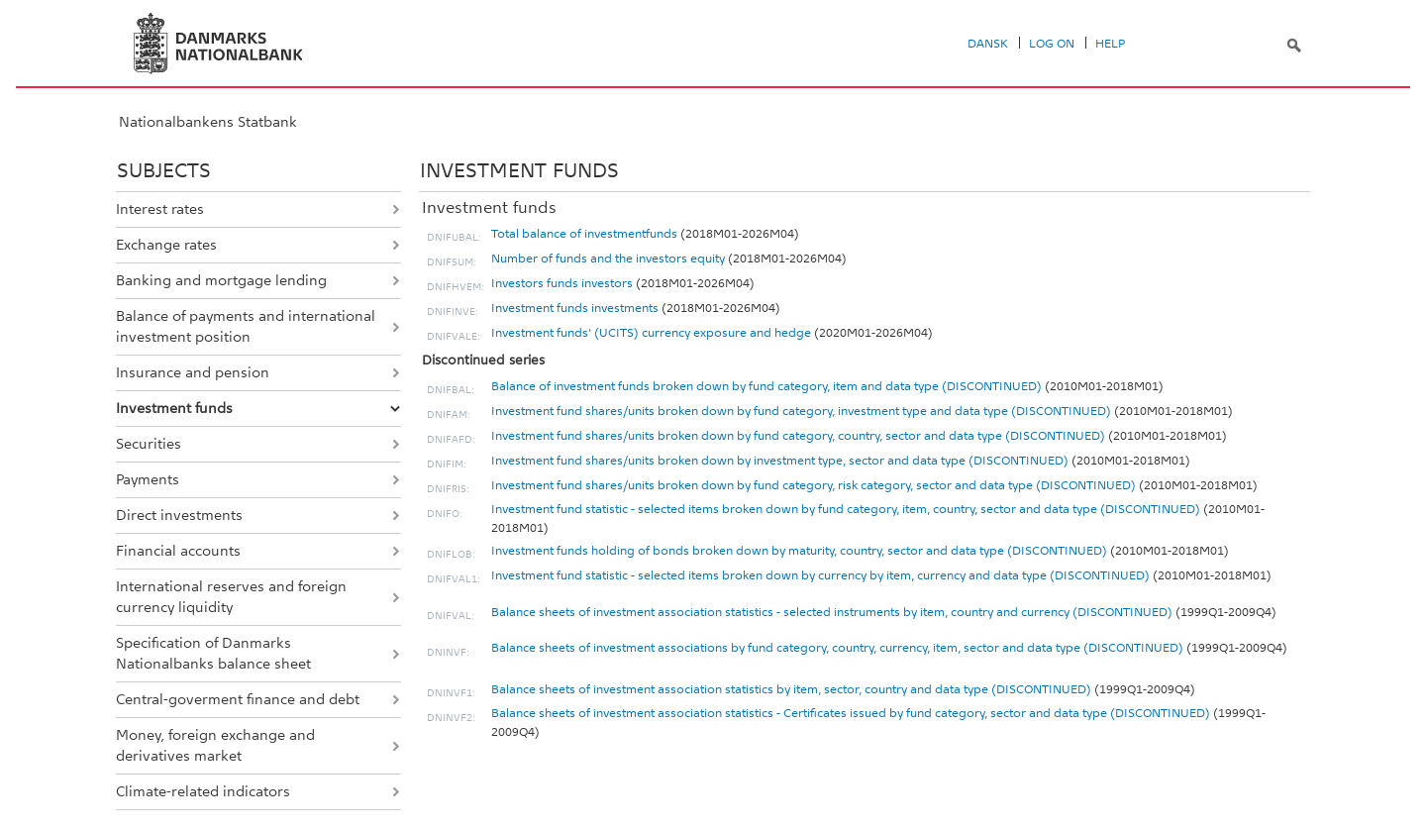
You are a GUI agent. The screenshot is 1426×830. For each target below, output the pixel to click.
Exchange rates (166, 245)
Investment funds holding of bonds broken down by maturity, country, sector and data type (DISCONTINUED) (799, 551)
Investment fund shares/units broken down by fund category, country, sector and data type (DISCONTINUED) (798, 436)
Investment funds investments (575, 308)
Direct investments (179, 515)
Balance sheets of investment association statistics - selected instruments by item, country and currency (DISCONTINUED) (831, 612)
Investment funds (174, 408)
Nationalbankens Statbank (208, 122)
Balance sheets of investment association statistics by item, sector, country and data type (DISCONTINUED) (791, 689)
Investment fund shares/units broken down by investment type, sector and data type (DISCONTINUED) (780, 460)
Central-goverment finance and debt (237, 699)
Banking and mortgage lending (221, 280)
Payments (147, 479)
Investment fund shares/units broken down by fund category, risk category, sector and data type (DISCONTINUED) (813, 485)
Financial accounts (178, 551)
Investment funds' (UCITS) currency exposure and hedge (651, 333)
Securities (148, 444)
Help (1110, 44)
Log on (1051, 44)
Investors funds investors (562, 283)
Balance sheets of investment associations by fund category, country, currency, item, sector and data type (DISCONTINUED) (837, 648)
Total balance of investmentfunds (584, 234)
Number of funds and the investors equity (608, 258)
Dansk (988, 44)
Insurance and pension (192, 372)
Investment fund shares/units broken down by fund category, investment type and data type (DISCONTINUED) (801, 411)
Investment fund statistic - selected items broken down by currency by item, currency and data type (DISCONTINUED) (820, 575)
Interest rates (160, 209)
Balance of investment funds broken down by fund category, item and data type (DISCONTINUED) (766, 386)
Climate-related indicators (203, 791)
